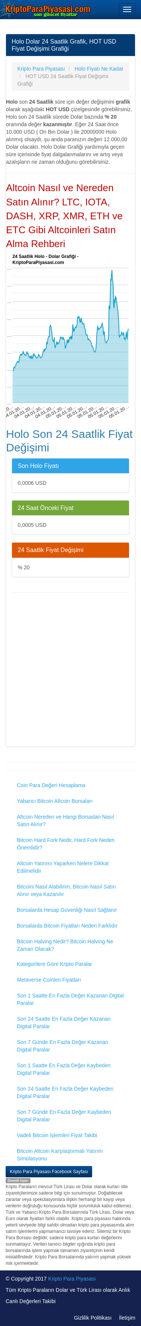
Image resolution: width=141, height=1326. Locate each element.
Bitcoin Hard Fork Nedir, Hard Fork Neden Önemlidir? (66, 844)
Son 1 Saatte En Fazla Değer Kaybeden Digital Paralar (64, 1069)
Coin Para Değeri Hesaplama (51, 785)
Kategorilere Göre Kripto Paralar (54, 964)
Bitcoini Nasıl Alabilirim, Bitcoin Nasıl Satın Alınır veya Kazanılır (66, 890)
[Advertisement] (70, 670)
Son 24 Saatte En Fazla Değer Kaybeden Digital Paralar (65, 1092)
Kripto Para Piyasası (72, 1279)
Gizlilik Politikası (93, 1318)
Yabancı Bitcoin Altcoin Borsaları (54, 801)
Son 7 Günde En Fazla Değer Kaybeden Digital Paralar (64, 1115)
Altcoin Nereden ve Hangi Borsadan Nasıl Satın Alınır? (65, 820)
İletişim (127, 1318)
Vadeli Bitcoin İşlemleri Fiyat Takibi (57, 1135)
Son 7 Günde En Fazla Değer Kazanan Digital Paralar (62, 1046)
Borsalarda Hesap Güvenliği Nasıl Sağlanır (67, 910)
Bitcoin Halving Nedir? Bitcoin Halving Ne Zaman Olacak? (65, 945)
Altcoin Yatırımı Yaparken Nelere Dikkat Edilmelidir (63, 867)
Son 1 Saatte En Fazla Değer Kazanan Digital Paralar (70, 999)
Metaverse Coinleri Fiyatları (49, 980)
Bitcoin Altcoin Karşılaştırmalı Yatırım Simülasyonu (60, 1155)
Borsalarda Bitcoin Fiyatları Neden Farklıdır (67, 926)
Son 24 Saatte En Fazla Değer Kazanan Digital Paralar (64, 1022)
